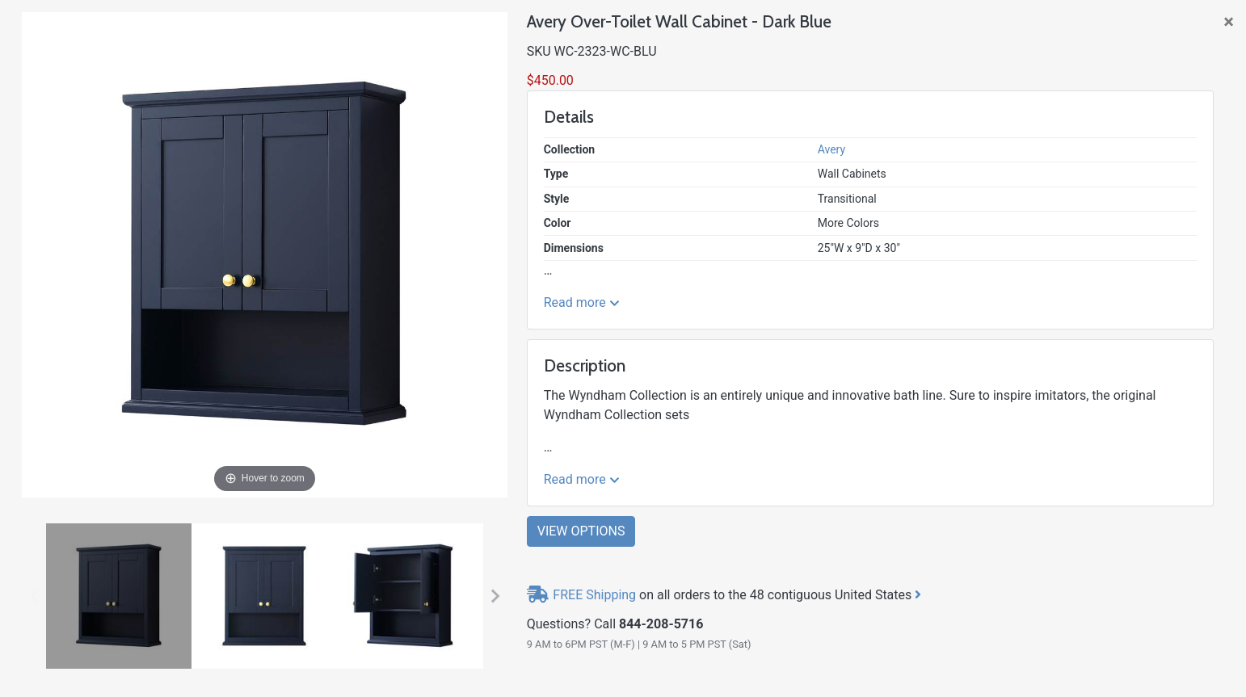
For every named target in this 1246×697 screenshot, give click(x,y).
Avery (831, 149)
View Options (581, 531)
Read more (582, 302)
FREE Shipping (594, 595)
